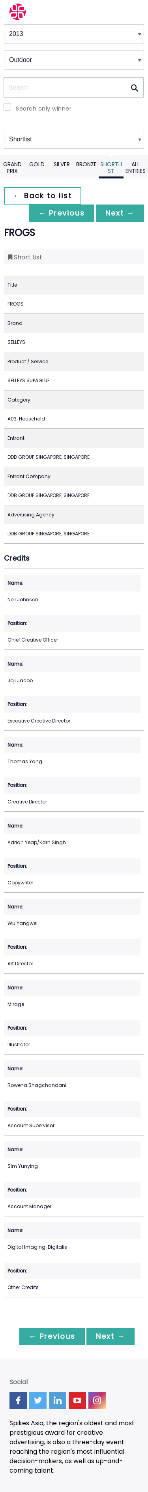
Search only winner (43, 109)
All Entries (136, 167)
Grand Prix (12, 167)
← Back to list (42, 196)
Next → (120, 213)
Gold (37, 164)
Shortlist (111, 167)
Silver (62, 164)
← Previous (61, 213)
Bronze (86, 164)
